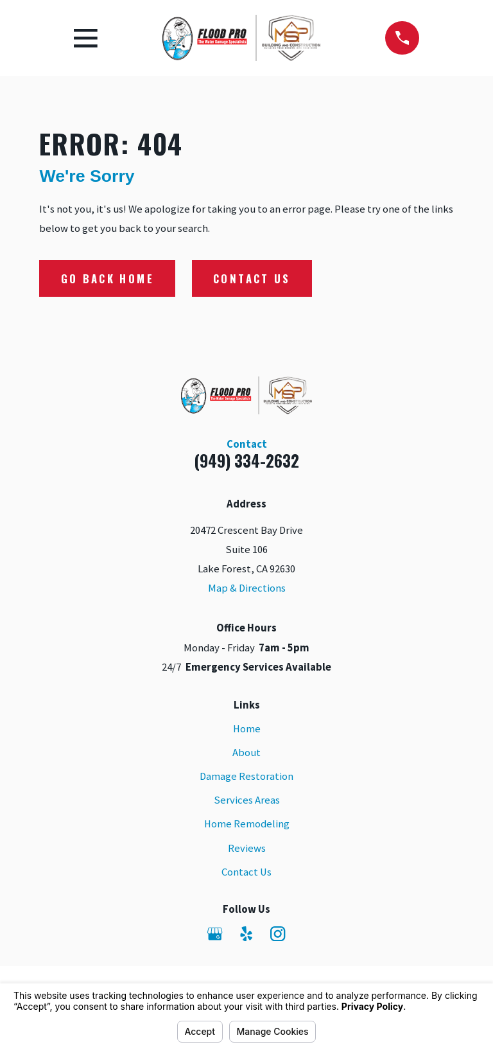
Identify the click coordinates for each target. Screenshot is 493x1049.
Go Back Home (107, 278)
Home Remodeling (247, 824)
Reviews (247, 848)
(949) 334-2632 (246, 460)
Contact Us (251, 278)
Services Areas (247, 800)
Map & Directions (247, 588)
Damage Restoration (246, 776)
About (246, 752)
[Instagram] (277, 933)
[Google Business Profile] (214, 933)
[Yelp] (246, 933)
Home (247, 729)
